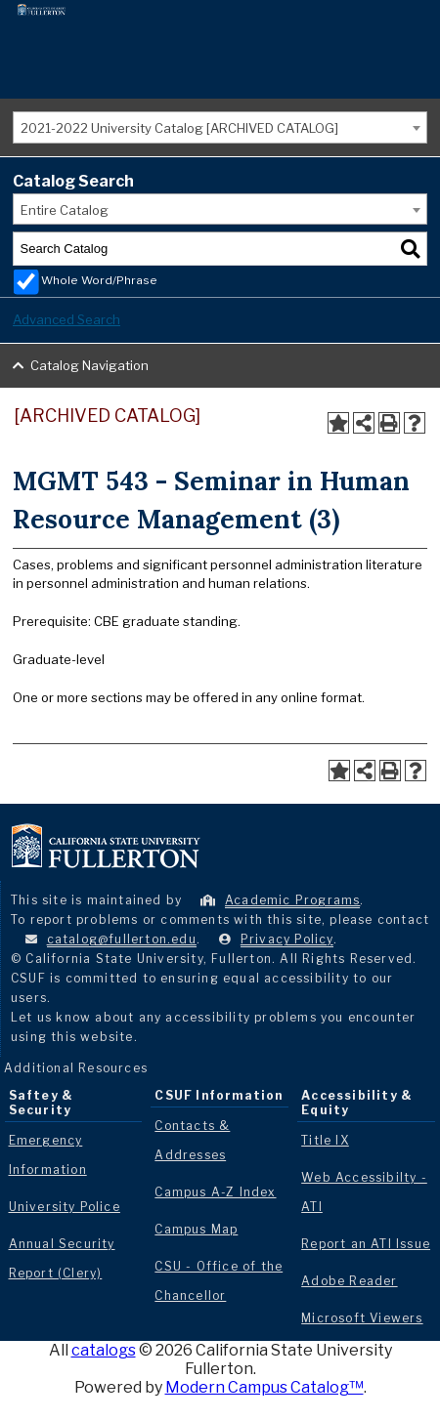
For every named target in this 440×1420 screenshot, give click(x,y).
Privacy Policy (287, 939)
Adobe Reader (349, 1281)
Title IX (325, 1140)
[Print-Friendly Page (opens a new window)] (389, 423)
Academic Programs (292, 900)
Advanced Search (66, 319)
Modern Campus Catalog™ (264, 1387)
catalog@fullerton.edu (122, 939)
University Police (64, 1206)
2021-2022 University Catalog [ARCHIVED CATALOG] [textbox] (179, 128)
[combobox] (220, 127)
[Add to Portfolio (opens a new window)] (338, 423)
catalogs (103, 1350)
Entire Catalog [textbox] (65, 210)
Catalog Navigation (89, 365)
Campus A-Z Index (215, 1192)
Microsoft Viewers (361, 1318)
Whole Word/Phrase (99, 280)
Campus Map (196, 1229)
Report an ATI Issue (365, 1243)
